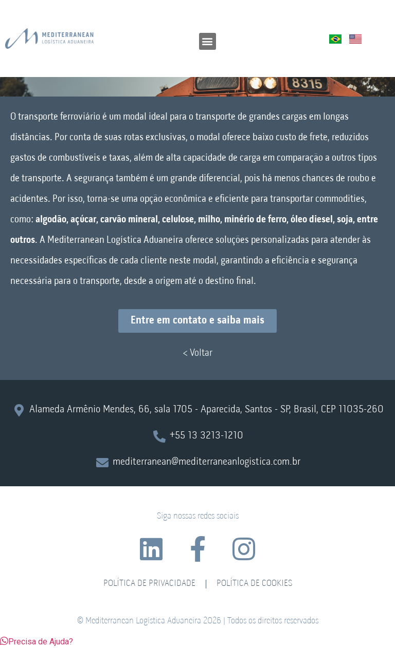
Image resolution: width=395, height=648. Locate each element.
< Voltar (197, 353)
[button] (207, 41)
